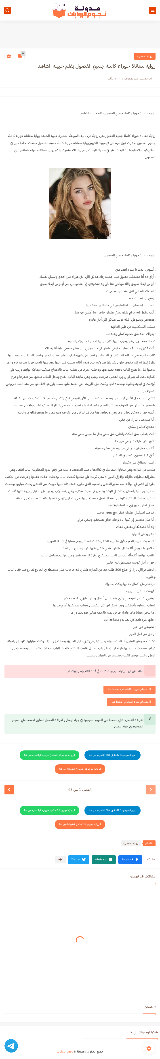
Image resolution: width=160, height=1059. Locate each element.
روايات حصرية (145, 56)
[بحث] (7, 10)
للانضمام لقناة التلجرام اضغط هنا (131, 702)
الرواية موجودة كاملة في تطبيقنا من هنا (80, 769)
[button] (130, 859)
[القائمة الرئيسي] (152, 10)
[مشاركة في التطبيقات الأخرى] (60, 859)
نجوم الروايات (65, 1052)
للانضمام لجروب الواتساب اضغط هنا (129, 689)
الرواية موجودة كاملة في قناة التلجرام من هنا (112, 755)
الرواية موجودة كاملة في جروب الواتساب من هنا (49, 755)
